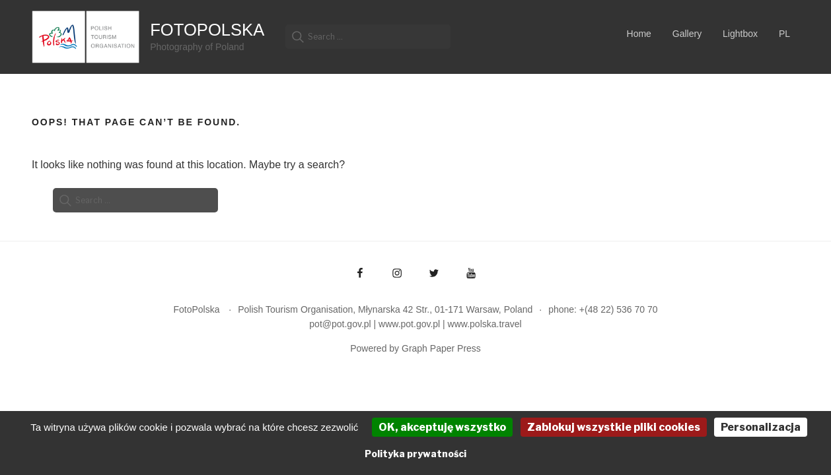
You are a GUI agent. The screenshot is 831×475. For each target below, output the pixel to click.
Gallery (687, 33)
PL (784, 33)
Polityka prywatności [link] (415, 453)
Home (639, 33)
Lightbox (740, 33)
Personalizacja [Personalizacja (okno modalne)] (761, 427)
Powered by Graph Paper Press (415, 348)
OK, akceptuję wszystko (442, 427)
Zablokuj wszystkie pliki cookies (613, 427)
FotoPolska (207, 29)
